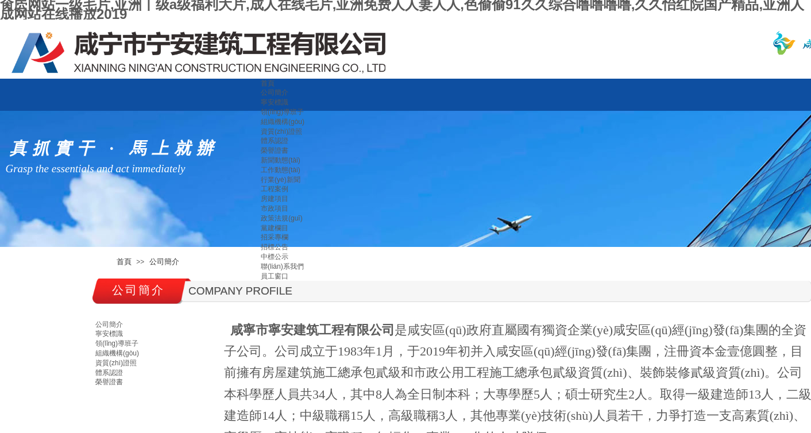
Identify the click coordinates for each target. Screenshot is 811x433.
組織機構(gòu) (282, 122)
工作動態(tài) (280, 170)
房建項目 (274, 199)
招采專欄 (274, 237)
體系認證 (274, 141)
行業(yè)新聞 (280, 180)
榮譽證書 (274, 150)
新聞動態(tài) (280, 160)
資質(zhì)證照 (281, 131)
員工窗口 (274, 276)
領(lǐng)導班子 (282, 112)
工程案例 (274, 189)
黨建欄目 (274, 228)
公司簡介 (274, 92)
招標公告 (274, 247)
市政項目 (274, 208)
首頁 (268, 83)
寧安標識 (274, 102)
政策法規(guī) (282, 218)
